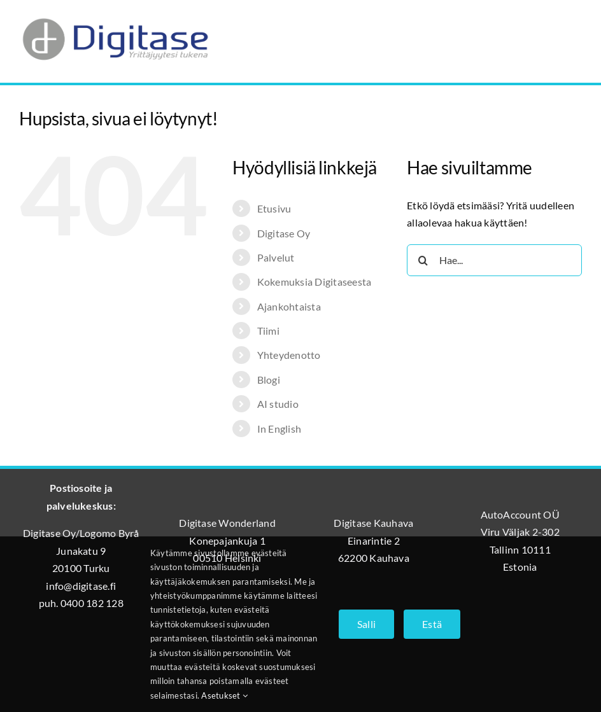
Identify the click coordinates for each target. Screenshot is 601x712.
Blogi (268, 379)
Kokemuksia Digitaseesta (314, 282)
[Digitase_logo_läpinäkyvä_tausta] (114, 15)
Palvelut (276, 257)
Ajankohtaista (289, 306)
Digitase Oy (284, 233)
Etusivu (274, 208)
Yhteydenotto (289, 355)
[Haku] (423, 260)
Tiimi (268, 331)
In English (279, 428)
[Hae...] (494, 260)
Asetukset (224, 695)
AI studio (278, 404)
